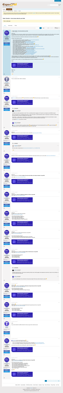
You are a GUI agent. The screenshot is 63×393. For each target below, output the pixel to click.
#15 (58, 357)
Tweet (7, 44)
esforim (18, 119)
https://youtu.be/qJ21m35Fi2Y (29, 51)
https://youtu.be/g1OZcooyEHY (20, 195)
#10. (58, 276)
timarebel (14, 340)
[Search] (52, 5)
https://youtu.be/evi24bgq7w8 (30, 41)
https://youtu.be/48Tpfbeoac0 (51, 155)
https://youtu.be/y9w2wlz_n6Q (20, 286)
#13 (58, 321)
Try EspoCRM (9, 9)
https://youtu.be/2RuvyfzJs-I (31, 50)
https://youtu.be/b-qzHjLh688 (29, 49)
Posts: (5, 41)
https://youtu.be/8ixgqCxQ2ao (30, 53)
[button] (12, 74)
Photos (16, 25)
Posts (5, 25)
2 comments (16, 108)
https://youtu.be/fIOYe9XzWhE (20, 305)
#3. (58, 110)
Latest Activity (10, 25)
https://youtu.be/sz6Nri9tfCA (17, 233)
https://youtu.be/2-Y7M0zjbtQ (29, 54)
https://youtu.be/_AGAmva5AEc (20, 252)
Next (58, 380)
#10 (58, 249)
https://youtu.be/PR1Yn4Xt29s (38, 46)
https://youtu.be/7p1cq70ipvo (29, 42)
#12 (58, 302)
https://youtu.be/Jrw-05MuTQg (17, 360)
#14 (58, 338)
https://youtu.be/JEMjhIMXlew (30, 47)
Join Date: (5, 40)
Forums (4, 9)
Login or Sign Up (58, 0)
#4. (58, 145)
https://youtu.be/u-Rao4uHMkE (39, 48)
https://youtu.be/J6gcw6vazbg (31, 52)
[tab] (5, 25)
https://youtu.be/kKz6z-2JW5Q (17, 214)
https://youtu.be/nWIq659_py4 (34, 44)
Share (7, 43)
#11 (58, 283)
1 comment (16, 143)
